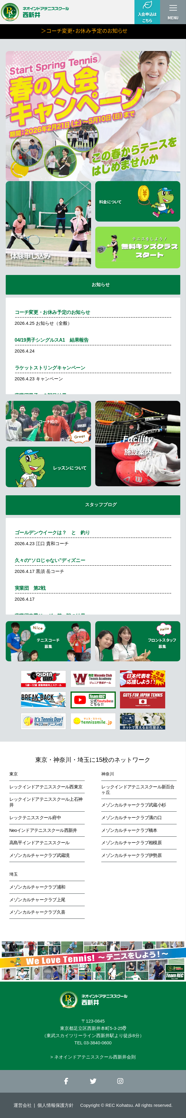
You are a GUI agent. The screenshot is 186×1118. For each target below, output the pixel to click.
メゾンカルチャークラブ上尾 (37, 899)
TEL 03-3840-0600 (93, 1042)
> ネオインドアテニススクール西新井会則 (93, 1057)
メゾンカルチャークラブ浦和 (37, 887)
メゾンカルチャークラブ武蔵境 (39, 855)
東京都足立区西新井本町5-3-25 (93, 1028)
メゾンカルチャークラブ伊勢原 (131, 855)
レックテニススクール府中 (35, 817)
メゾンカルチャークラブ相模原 (131, 842)
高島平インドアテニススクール (39, 842)
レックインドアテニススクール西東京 (45, 786)
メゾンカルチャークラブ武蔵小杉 (133, 805)
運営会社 (23, 1105)
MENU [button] (173, 18)
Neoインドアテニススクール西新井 (43, 830)
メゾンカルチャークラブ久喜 (37, 912)
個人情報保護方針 (55, 1105)
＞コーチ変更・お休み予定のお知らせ (110, 30)
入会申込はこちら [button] (147, 11)
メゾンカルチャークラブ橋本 (129, 830)
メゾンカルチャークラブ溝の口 (131, 817)
